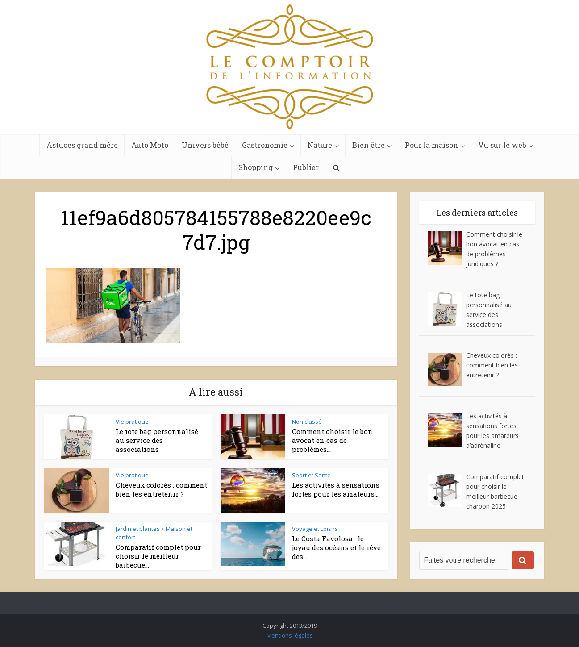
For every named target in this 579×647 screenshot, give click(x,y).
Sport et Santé (311, 475)
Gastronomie (264, 145)
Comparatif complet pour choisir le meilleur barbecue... (158, 556)
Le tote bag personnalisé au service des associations (157, 440)
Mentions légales (290, 635)
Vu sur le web (502, 145)
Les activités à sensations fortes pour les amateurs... (335, 489)
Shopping (255, 167)
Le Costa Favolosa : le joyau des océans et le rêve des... (336, 547)
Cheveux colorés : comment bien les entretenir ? (161, 489)
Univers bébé (205, 145)
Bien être (368, 145)
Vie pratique (132, 421)
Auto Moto (149, 145)
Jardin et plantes (138, 529)
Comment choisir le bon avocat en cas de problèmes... (332, 440)
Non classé (307, 421)
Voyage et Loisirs (315, 529)
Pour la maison (431, 145)
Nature (320, 145)
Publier (306, 167)
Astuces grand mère (82, 145)
